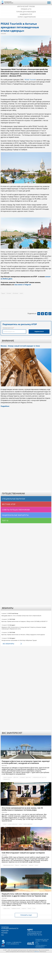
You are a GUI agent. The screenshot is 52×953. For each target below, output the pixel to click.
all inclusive (15, 293)
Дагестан (16, 777)
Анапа (29, 908)
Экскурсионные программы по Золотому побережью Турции (19, 640)
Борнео (17, 865)
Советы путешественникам (16, 509)
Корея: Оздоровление (27, 17)
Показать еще (26, 915)
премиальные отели (8, 865)
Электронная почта (8, 328)
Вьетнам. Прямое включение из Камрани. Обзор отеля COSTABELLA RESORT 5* (25, 621)
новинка (31, 865)
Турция (3, 293)
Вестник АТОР (8, 504)
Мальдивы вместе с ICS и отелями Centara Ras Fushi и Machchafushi (21, 615)
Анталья (9, 293)
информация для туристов (39, 777)
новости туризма (7, 777)
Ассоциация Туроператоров (8, 2)
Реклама (4, 933)
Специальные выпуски (13, 499)
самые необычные (12, 824)
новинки (24, 908)
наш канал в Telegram (22, 285)
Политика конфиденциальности (9, 927)
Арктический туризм (26, 6)
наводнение (6, 779)
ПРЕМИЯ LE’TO (26, 9)
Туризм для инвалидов (26, 12)
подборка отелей (16, 908)
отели (21, 293)
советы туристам (28, 824)
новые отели (24, 865)
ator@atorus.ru (14, 944)
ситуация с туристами (25, 777)
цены (20, 824)
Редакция (4, 931)
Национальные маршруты (15, 515)
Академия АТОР (26, 14)
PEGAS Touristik (30, 80)
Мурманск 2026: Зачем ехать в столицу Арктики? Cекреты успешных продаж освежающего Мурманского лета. (24, 627)
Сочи (34, 908)
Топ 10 (5, 520)
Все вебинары (8, 644)
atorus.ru (37, 951)
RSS (2, 935)
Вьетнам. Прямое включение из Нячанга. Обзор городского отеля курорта (23, 634)
